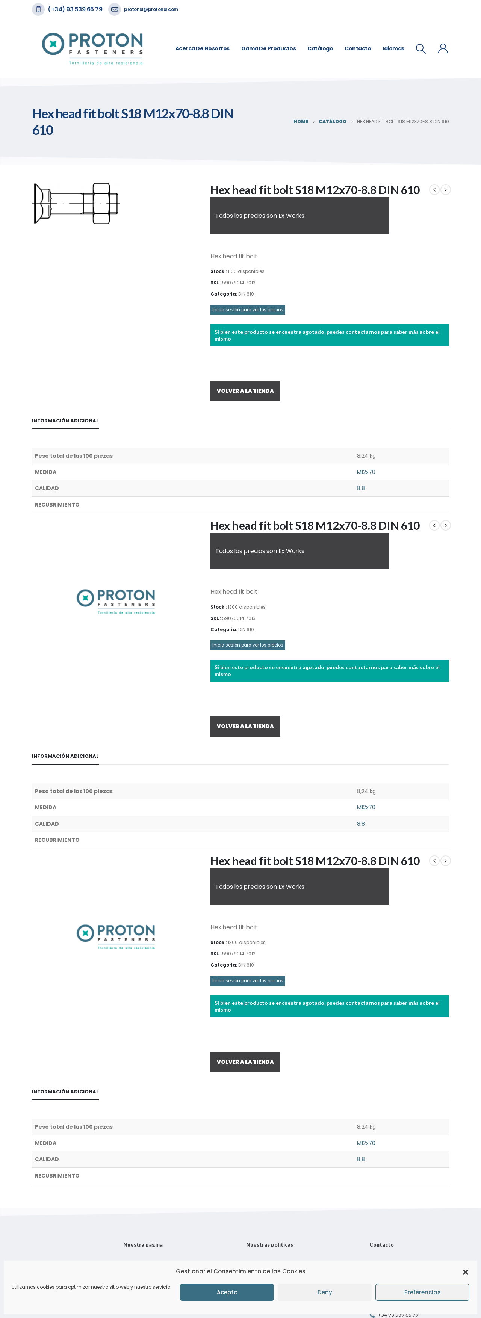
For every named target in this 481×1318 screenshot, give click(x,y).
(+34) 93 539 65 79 (75, 9)
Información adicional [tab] (65, 420)
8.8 (361, 488)
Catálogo (320, 48)
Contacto (358, 48)
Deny (325, 1292)
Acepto (227, 1292)
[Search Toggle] (421, 49)
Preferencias (422, 1292)
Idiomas (393, 48)
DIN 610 (246, 294)
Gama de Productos (268, 48)
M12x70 (366, 472)
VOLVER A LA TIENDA (245, 391)
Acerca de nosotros (202, 48)
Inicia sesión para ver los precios (247, 310)
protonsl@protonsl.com (151, 9)
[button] (465, 1271)
